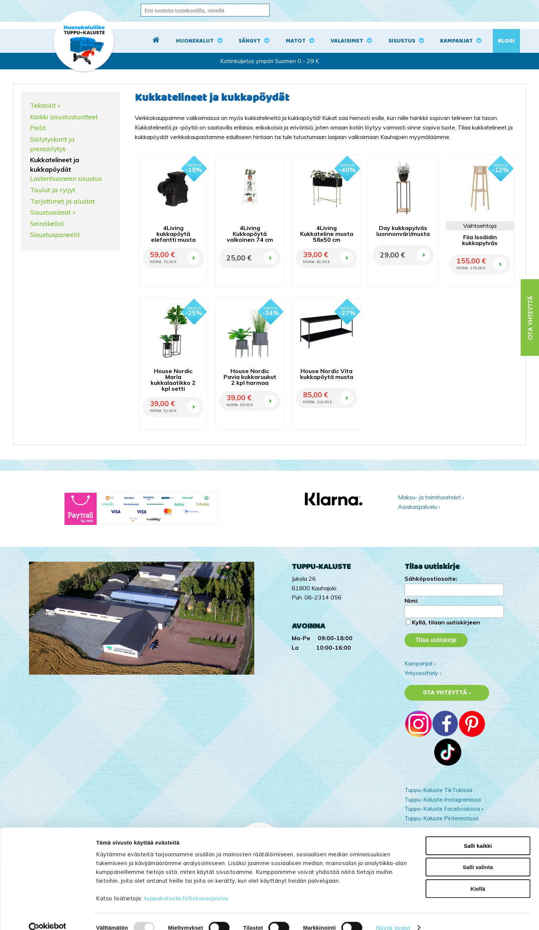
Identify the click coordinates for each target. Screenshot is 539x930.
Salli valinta (478, 855)
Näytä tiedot (393, 915)
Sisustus (401, 41)
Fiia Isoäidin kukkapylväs (480, 240)
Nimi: (411, 600)
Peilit (38, 128)
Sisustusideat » (52, 212)
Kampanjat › (420, 663)
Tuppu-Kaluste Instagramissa (443, 799)
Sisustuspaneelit (55, 234)
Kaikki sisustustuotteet (64, 117)
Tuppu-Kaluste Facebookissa (442, 808)
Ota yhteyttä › (447, 692)
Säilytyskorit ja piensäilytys (52, 144)
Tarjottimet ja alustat (62, 201)
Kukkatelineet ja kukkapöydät (54, 164)
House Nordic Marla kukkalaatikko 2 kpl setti (173, 379)
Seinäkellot (47, 223)
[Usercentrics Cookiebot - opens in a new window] (47, 915)
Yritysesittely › (423, 672)
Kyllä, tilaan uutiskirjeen (446, 622)
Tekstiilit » (45, 105)
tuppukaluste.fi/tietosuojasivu (186, 885)
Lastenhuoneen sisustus (66, 178)
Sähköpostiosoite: (431, 578)
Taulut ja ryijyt (52, 190)
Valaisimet (347, 41)
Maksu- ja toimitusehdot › (431, 497)
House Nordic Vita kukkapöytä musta (326, 373)
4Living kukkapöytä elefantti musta (173, 233)
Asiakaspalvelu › (419, 506)
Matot (296, 41)
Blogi (506, 41)
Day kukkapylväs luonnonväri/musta (403, 230)
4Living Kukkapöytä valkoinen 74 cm (250, 233)
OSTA (193, 245)
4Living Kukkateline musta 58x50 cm (326, 233)
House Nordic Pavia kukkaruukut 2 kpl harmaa (250, 376)
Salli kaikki (478, 833)
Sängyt (250, 41)
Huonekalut (195, 41)
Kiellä (477, 876)
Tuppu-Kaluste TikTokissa (438, 790)
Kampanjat (456, 41)
